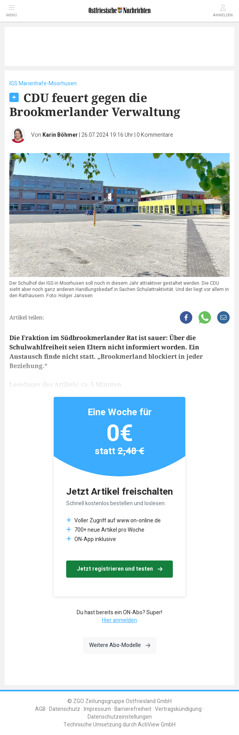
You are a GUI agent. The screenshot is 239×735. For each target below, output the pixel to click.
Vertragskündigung (178, 709)
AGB (40, 709)
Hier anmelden (119, 620)
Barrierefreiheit (132, 709)
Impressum (97, 709)
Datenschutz (64, 709)
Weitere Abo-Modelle (119, 645)
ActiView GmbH (157, 725)
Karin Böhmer (60, 135)
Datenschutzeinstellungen (120, 717)
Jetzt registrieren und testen (119, 569)
